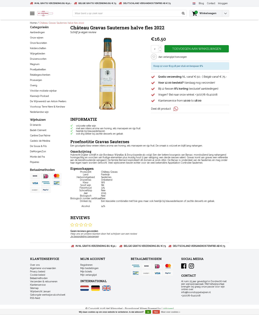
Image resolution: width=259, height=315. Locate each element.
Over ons (35, 265)
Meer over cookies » (170, 312)
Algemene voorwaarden (43, 268)
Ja (148, 312)
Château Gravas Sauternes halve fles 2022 (61, 23)
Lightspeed (168, 308)
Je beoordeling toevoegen (84, 236)
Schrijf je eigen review (83, 32)
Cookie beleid (37, 275)
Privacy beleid (37, 271)
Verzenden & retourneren (43, 281)
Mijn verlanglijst (88, 275)
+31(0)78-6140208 (190, 295)
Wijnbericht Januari (40, 291)
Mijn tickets (86, 271)
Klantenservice (38, 284)
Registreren (86, 265)
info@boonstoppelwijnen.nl (196, 292)
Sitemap (34, 288)
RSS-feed (35, 298)
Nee (156, 312)
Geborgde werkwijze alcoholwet (47, 294)
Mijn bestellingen (89, 268)
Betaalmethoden (39, 278)
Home (33, 23)
